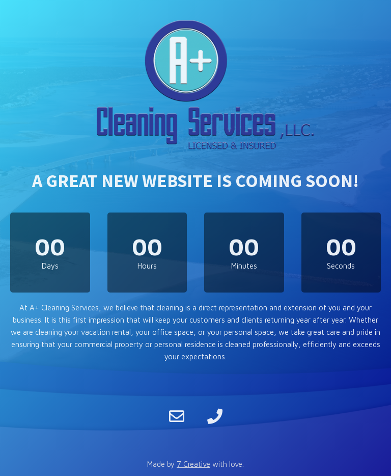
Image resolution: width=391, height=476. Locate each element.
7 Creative (193, 464)
